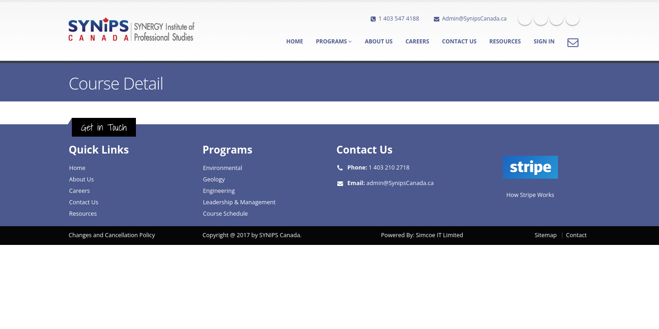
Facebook (525, 18)
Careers (417, 41)
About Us (379, 41)
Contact (576, 235)
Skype (572, 18)
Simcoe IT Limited (439, 235)
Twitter (541, 18)
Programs (334, 41)
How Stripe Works (530, 195)
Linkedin (556, 18)
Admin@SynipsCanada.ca (470, 18)
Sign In (544, 41)
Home (294, 41)
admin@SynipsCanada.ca (400, 183)
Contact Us (459, 41)
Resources (505, 41)
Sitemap (545, 235)
